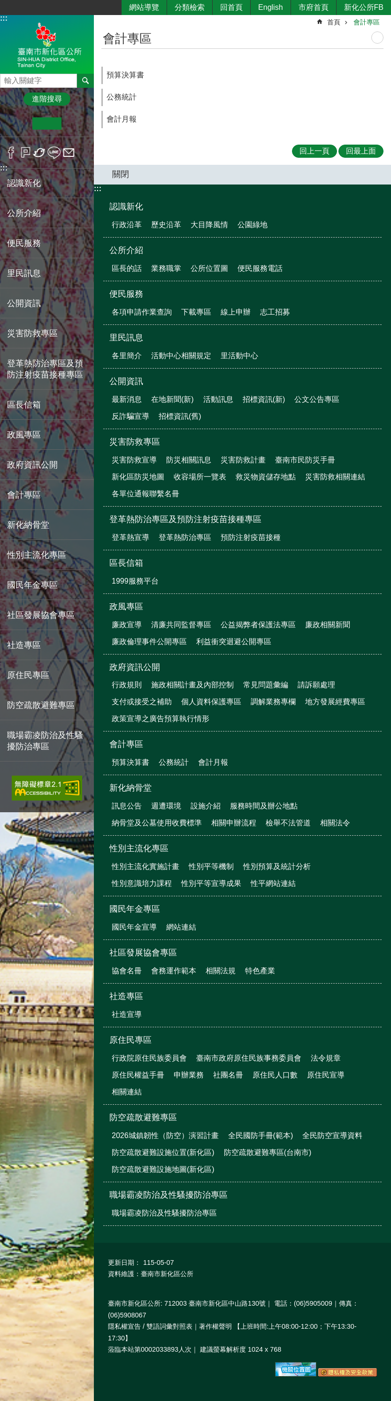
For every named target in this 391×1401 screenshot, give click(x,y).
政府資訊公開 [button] (32, 465)
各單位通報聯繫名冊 (145, 494)
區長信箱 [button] (24, 404)
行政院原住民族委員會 (149, 1058)
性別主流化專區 (139, 848)
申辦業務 (189, 1075)
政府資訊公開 (134, 667)
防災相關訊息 (188, 460)
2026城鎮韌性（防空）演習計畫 (165, 1135)
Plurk (25, 152)
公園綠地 (253, 225)
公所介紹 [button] (24, 213)
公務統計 (122, 97)
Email (68, 152)
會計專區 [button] (24, 495)
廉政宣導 (127, 625)
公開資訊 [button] (24, 303)
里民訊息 (126, 337)
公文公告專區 (316, 399)
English (270, 7)
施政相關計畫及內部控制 (192, 685)
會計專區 (366, 22)
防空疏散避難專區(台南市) (268, 1152)
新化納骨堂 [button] (28, 525)
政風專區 (126, 606)
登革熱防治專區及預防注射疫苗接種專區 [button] (45, 369)
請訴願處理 (316, 685)
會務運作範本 (173, 971)
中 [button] (46, 123)
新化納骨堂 (130, 788)
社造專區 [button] (24, 645)
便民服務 (126, 294)
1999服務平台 (135, 581)
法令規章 (326, 1058)
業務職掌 (166, 268)
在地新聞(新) (172, 399)
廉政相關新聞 (327, 625)
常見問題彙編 (265, 685)
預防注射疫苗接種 (251, 537)
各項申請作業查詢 (142, 312)
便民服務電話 (260, 268)
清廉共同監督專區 (181, 625)
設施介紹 (206, 806)
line (54, 152)
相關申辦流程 (233, 823)
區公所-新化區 (47, 44)
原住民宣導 (326, 1075)
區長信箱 (126, 563)
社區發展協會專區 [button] (41, 615)
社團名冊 (228, 1075)
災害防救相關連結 (335, 477)
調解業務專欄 (273, 702)
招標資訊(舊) (180, 416)
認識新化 (126, 206)
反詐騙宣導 (130, 416)
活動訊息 (218, 399)
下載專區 (196, 312)
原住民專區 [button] (28, 675)
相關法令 (335, 823)
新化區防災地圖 (138, 477)
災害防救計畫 (243, 460)
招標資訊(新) (264, 399)
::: (4, 18)
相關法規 (221, 971)
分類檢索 (190, 7)
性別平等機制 (211, 866)
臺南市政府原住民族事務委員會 (248, 1058)
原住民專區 (130, 1040)
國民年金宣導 (134, 927)
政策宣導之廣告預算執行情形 (160, 719)
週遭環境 (166, 806)
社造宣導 (127, 1014)
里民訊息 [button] (24, 273)
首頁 (333, 22)
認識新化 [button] (24, 183)
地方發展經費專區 (335, 702)
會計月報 (122, 119)
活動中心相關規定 (181, 356)
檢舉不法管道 (288, 823)
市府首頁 (314, 7)
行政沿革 (127, 225)
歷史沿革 (166, 225)
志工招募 (275, 312)
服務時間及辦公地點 (264, 806)
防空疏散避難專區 (143, 1117)
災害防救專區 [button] (32, 333)
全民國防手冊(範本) (260, 1135)
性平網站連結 (273, 883)
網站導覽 (144, 7)
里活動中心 (239, 356)
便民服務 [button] (24, 243)
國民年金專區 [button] (32, 585)
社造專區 (126, 996)
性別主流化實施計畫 (145, 866)
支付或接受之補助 (142, 702)
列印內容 (377, 37)
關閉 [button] (120, 174)
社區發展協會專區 (143, 952)
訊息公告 (127, 806)
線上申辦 (236, 312)
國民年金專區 (134, 909)
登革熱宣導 (130, 537)
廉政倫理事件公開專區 (149, 642)
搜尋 (7, 78)
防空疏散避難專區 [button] (41, 705)
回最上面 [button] (361, 151)
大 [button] (75, 123)
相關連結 (127, 1092)
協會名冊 (127, 971)
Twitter (39, 152)
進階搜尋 (47, 99)
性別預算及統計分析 (277, 866)
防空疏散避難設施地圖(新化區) (163, 1169)
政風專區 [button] (24, 434)
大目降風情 (209, 225)
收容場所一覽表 (200, 477)
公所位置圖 (209, 268)
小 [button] (18, 123)
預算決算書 (125, 75)
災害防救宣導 (134, 460)
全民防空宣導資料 (332, 1135)
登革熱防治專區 (185, 537)
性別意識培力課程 (142, 883)
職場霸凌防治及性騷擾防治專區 (168, 1195)
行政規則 (127, 685)
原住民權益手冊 (138, 1075)
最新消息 (127, 399)
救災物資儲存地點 (266, 477)
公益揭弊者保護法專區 (258, 625)
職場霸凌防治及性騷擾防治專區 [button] (45, 741)
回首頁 (231, 7)
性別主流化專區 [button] (36, 555)
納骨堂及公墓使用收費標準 (157, 823)
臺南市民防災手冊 (305, 460)
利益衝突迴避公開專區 (233, 642)
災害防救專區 (134, 441)
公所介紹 (126, 250)
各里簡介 (127, 356)
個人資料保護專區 (211, 702)
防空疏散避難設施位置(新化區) (163, 1152)
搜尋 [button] (85, 81)
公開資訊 (126, 381)
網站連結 (181, 927)
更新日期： (124, 1262)
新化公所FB (363, 7)
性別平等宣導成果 (211, 883)
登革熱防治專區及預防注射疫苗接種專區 (185, 519)
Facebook (11, 152)
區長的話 (127, 268)
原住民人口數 (275, 1075)
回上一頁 (314, 151)
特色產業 (260, 971)
